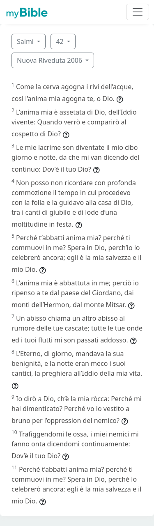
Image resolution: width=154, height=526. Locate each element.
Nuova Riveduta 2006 (50, 60)
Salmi (26, 41)
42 (60, 41)
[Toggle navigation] (137, 12)
